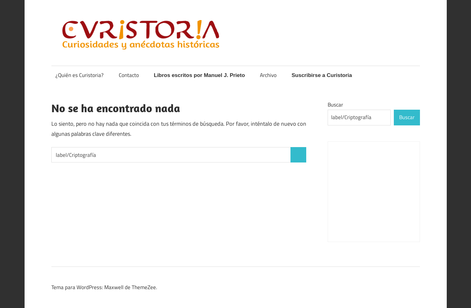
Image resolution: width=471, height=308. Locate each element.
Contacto (129, 75)
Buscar (335, 105)
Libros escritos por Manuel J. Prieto (199, 75)
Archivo (268, 75)
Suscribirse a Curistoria (321, 75)
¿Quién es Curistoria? (79, 75)
